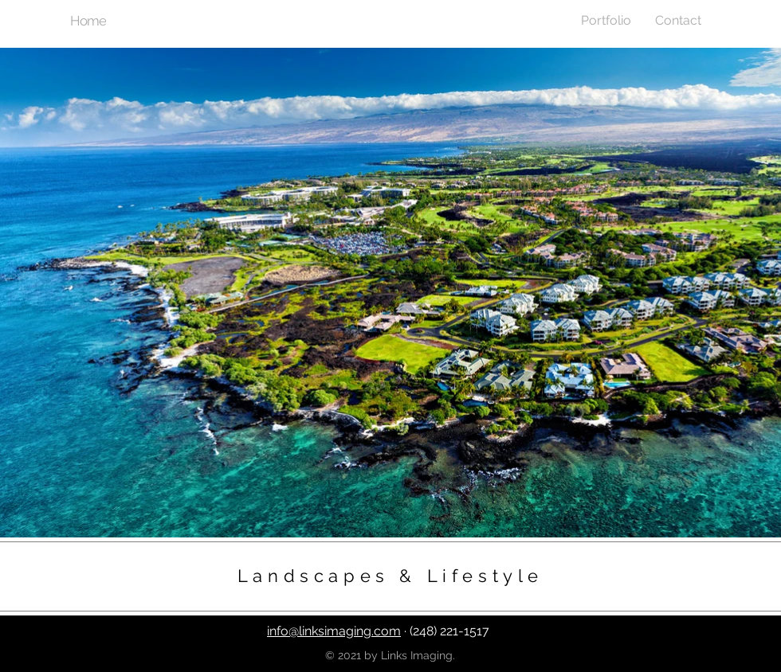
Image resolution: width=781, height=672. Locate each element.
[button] (606, 20)
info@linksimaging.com (334, 631)
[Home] (89, 20)
